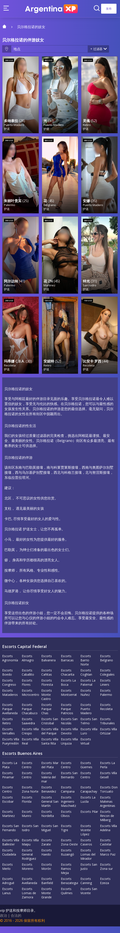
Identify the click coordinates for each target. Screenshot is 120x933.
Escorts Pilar (89, 818)
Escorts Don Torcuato (109, 796)
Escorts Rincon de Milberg (107, 822)
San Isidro (89, 290)
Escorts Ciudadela (9, 859)
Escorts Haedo (46, 859)
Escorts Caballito (28, 679)
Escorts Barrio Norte (85, 666)
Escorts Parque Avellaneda (10, 715)
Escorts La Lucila (87, 806)
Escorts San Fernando (10, 834)
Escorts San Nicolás (69, 727)
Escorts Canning (86, 887)
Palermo (9, 208)
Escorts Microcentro (30, 699)
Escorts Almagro (28, 664)
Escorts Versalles (8, 738)
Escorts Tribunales (107, 727)
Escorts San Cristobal (49, 727)
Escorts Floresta (47, 689)
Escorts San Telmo (88, 727)
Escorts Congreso (9, 689)
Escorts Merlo (7, 873)
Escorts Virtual (85, 748)
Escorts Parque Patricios (67, 715)
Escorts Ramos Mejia (66, 875)
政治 (3, 922)
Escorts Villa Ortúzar (108, 738)
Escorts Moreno (27, 873)
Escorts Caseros (86, 849)
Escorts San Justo (88, 873)
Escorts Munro (27, 820)
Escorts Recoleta (106, 713)
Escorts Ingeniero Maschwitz (68, 808)
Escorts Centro (27, 771)
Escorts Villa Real (30, 748)
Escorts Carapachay (88, 796)
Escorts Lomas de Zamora (29, 899)
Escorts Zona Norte (30, 796)
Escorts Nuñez (85, 699)
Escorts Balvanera (48, 664)
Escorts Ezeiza (105, 887)
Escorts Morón (46, 873)
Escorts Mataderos (10, 699)
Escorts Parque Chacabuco (30, 715)
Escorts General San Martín (49, 808)
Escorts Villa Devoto (69, 738)
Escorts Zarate (46, 849)
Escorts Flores (27, 689)
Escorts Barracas (67, 664)
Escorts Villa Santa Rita (49, 748)
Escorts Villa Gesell (108, 781)
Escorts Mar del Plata (49, 771)
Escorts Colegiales (107, 679)
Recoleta (10, 372)
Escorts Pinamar (8, 781)
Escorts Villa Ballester (10, 849)
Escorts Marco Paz (107, 859)
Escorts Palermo (106, 699)
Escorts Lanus (7, 897)
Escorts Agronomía (10, 664)
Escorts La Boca (68, 689)
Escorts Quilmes (67, 897)
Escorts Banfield (47, 887)
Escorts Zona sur (106, 873)
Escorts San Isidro (30, 834)
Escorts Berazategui (69, 887)
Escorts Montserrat (69, 699)
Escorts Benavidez (48, 796)
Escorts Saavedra (28, 727)
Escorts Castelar (106, 849)
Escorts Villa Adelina (108, 834)
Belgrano (50, 208)
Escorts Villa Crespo (30, 738)
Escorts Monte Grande (46, 899)
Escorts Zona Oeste (69, 849)
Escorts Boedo (7, 679)
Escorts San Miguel (49, 834)
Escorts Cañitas (46, 679)
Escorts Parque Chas (46, 715)
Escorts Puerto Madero (86, 715)
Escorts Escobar (8, 806)
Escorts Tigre (66, 834)
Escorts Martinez (8, 820)
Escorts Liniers (105, 689)
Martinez (49, 290)
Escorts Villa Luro (88, 738)
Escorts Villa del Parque (49, 738)
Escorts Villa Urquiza (69, 748)
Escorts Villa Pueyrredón (10, 748)
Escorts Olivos (66, 820)
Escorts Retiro (7, 727)
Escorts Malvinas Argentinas (107, 808)
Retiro (87, 127)
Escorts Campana (68, 796)
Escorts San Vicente (88, 897)
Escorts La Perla (107, 771)
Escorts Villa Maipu (30, 849)
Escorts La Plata (9, 771)
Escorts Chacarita (67, 679)
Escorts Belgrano (106, 664)
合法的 (16, 922)
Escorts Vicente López (85, 836)
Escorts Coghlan (86, 679)
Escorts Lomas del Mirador (87, 861)
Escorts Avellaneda (29, 887)
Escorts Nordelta (47, 820)
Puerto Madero (14, 127)
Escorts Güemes (86, 771)
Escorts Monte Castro (46, 701)
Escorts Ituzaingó (67, 859)
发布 (109, 9)
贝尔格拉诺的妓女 (31, 26)
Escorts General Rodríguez (29, 861)
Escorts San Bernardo (69, 781)
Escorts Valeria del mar (48, 783)
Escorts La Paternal (87, 689)
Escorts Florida (27, 806)
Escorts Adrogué (8, 887)
